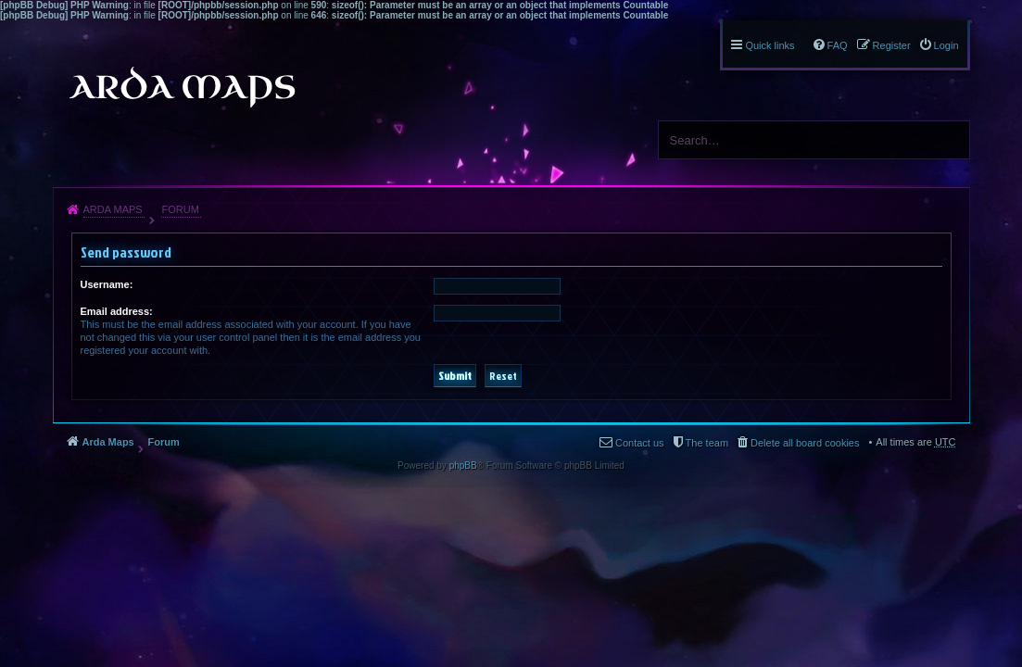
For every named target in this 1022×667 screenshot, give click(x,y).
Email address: (117, 311)
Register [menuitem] (892, 45)
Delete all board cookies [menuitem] (805, 442)
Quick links (769, 45)
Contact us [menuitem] (639, 442)
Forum (179, 209)
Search (948, 139)
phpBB (463, 465)
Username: (107, 284)
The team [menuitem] (707, 442)
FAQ (837, 45)
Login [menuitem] (946, 45)
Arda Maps (113, 209)
